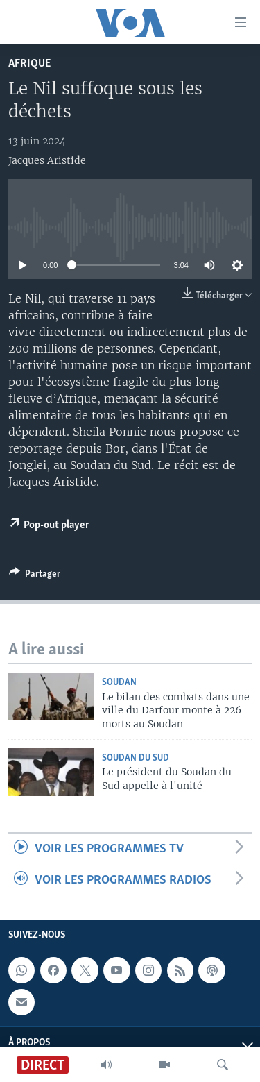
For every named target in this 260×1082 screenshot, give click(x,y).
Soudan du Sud (135, 758)
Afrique (29, 63)
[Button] (34, 576)
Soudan (119, 682)
